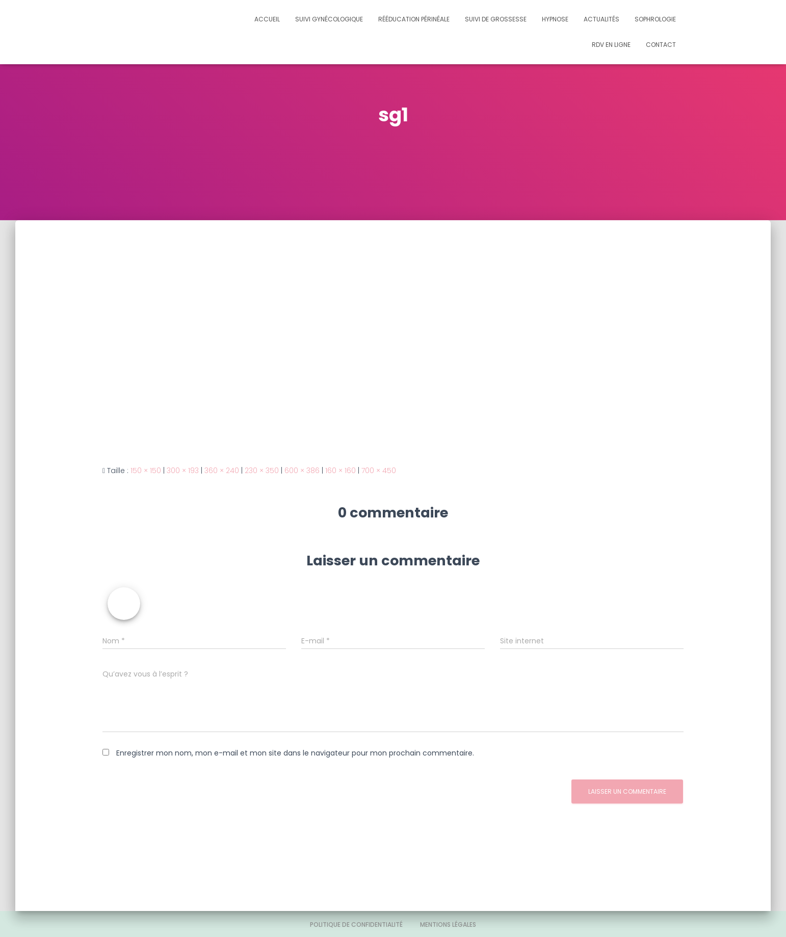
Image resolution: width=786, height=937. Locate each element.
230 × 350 (262, 470)
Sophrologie (655, 19)
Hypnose (555, 19)
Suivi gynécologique (329, 19)
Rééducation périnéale (414, 19)
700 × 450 (378, 470)
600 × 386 (302, 470)
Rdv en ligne (611, 44)
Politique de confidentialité (356, 924)
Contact (661, 44)
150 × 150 (145, 470)
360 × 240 (221, 470)
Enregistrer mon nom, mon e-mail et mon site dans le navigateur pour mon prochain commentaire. (295, 753)
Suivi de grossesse (496, 19)
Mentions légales (448, 924)
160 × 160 (340, 470)
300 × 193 (183, 470)
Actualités (601, 19)
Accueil (267, 19)
